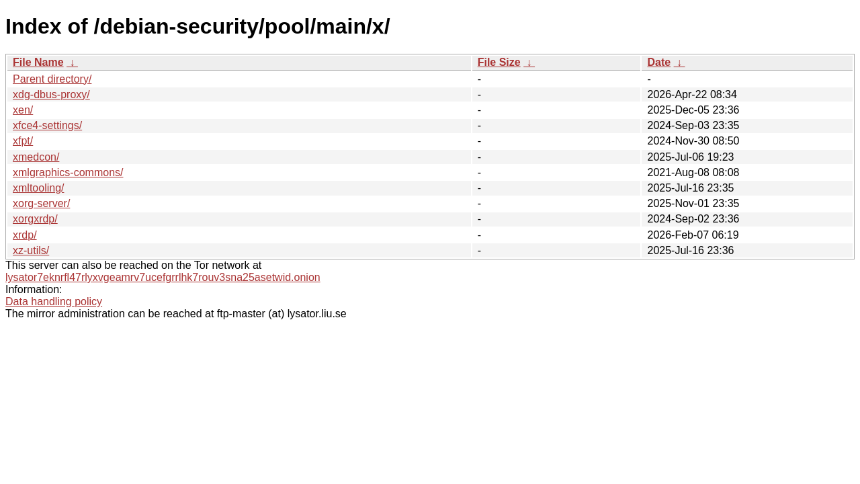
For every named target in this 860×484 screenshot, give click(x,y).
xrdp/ (25, 235)
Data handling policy (53, 301)
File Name (38, 62)
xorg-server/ (41, 203)
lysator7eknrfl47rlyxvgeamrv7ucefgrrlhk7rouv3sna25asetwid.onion (162, 277)
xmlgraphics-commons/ (68, 172)
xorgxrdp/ (35, 219)
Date (659, 62)
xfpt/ (23, 141)
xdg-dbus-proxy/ (51, 94)
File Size (499, 62)
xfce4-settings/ (47, 125)
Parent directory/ (52, 79)
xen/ (23, 110)
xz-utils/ (31, 250)
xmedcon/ (36, 157)
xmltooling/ (38, 188)
